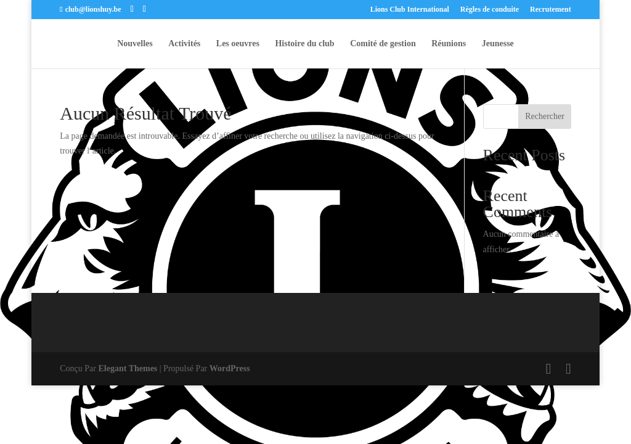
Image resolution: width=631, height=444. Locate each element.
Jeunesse (498, 43)
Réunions (448, 43)
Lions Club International (409, 10)
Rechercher (544, 116)
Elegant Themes (128, 368)
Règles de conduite (489, 10)
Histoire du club (304, 43)
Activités (184, 43)
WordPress (230, 368)
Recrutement (550, 10)
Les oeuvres (237, 43)
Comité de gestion (383, 43)
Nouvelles (135, 43)
